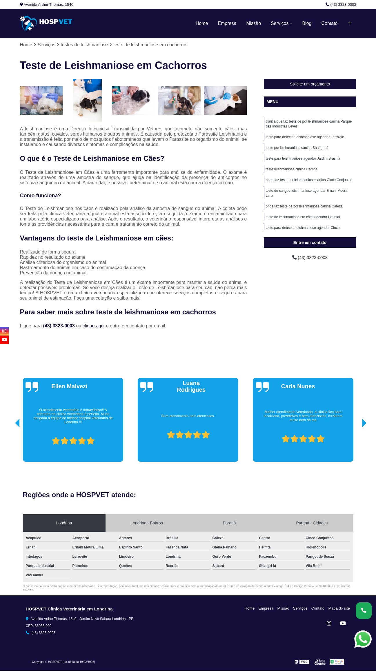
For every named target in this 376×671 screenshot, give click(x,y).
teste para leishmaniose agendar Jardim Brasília (303, 160)
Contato (329, 23)
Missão (253, 23)
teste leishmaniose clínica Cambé (292, 171)
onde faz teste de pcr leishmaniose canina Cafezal (305, 209)
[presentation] (9, 445)
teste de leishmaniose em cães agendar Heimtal (303, 220)
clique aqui (94, 325)
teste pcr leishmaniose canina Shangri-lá (297, 149)
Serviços (279, 23)
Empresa (227, 23)
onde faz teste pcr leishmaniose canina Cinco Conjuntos (309, 182)
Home (202, 23)
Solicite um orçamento (310, 84)
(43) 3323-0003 (341, 4)
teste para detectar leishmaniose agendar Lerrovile (305, 138)
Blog (306, 23)
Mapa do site (339, 608)
